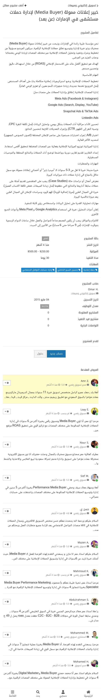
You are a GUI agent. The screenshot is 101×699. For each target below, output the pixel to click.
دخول (40, 353)
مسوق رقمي (80, 413)
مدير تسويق (80, 666)
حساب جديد (56, 353)
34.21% (45, 306)
